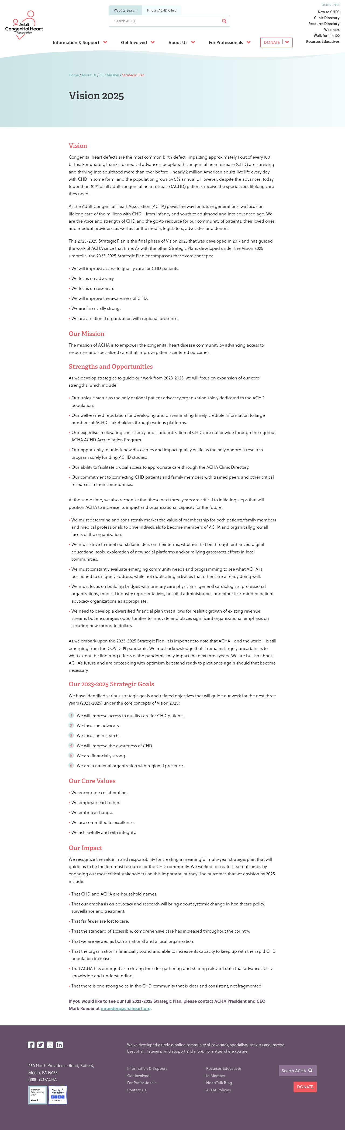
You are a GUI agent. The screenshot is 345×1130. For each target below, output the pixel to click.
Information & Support (80, 42)
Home (74, 74)
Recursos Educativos (323, 41)
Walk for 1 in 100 (327, 35)
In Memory (215, 1075)
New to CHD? (329, 11)
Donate (276, 42)
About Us (181, 42)
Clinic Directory (327, 17)
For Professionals (230, 42)
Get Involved (138, 42)
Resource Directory (324, 23)
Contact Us (136, 1090)
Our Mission (109, 74)
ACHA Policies (218, 1090)
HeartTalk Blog (219, 1082)
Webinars (332, 29)
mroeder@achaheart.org (126, 1008)
